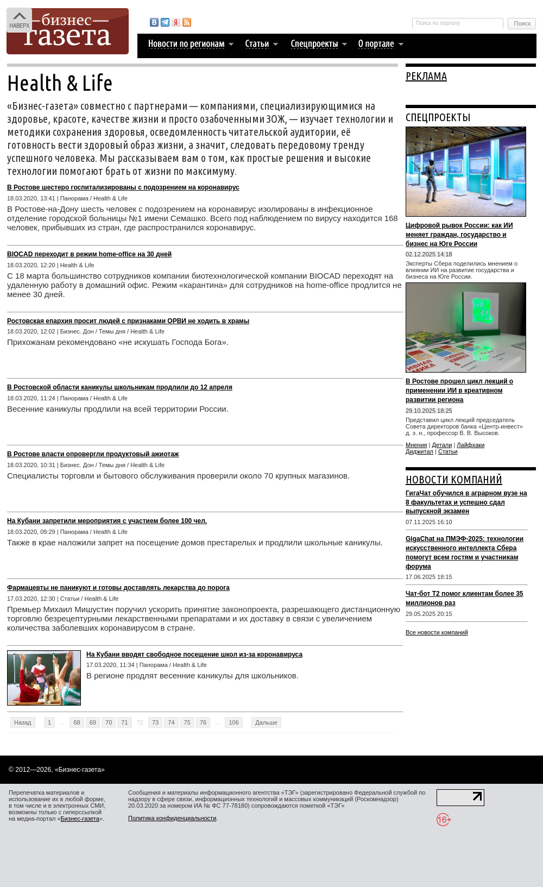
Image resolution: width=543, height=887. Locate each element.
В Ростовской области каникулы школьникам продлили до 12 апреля (119, 387)
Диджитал (419, 451)
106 (233, 722)
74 (171, 722)
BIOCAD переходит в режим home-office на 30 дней (89, 254)
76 (203, 722)
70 (108, 722)
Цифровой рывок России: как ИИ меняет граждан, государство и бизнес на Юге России (459, 235)
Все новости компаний (437, 632)
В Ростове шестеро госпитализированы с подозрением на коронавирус (123, 187)
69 (93, 722)
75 (187, 722)
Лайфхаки (470, 445)
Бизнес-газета (80, 818)
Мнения (416, 445)
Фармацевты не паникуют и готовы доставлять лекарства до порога (118, 588)
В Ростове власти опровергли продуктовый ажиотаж (93, 454)
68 (76, 722)
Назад (22, 722)
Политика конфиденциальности (172, 818)
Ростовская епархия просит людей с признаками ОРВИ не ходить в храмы (128, 321)
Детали (442, 445)
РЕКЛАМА (426, 76)
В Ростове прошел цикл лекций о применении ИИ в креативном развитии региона (459, 391)
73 (155, 722)
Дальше (266, 722)
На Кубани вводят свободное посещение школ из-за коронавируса (194, 654)
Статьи (448, 451)
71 (124, 722)
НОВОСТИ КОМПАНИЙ (454, 479)
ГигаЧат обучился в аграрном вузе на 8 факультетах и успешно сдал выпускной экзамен (466, 502)
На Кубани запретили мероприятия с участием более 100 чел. (107, 521)
